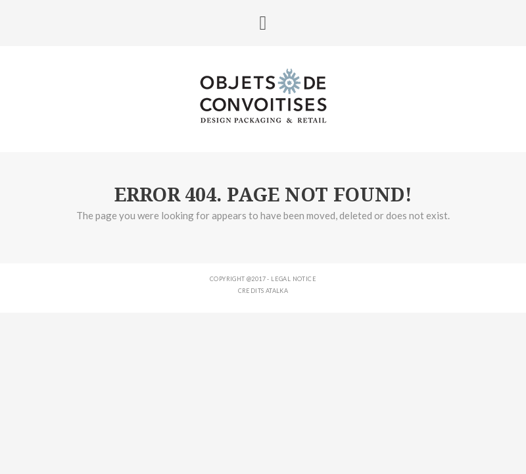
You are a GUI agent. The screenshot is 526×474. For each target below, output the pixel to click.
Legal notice (293, 278)
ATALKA (277, 290)
